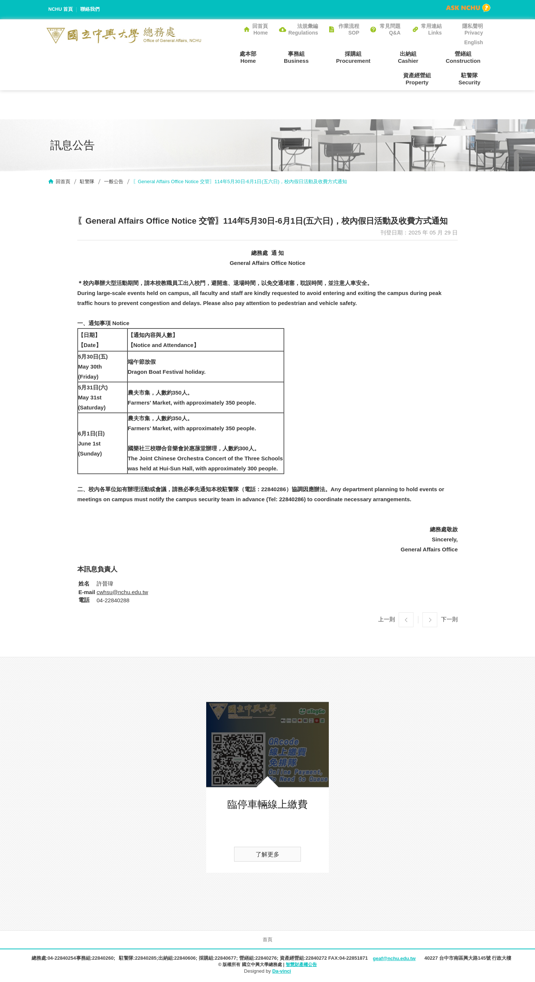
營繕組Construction (415, 57)
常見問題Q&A (390, 29)
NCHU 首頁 (60, 9)
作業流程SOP (348, 29)
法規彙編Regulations (303, 29)
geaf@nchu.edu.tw (394, 959)
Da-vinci (281, 972)
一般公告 (113, 182)
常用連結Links (431, 29)
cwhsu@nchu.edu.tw (122, 593)
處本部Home (221, 57)
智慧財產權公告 (301, 965)
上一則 (386, 620)
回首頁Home (260, 29)
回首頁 (63, 182)
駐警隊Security (472, 78)
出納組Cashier (366, 57)
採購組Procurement (316, 57)
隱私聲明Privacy (472, 29)
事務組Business (264, 57)
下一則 (449, 620)
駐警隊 (87, 182)
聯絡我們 (90, 9)
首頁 (267, 940)
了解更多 (267, 855)
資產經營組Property (469, 57)
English (473, 42)
